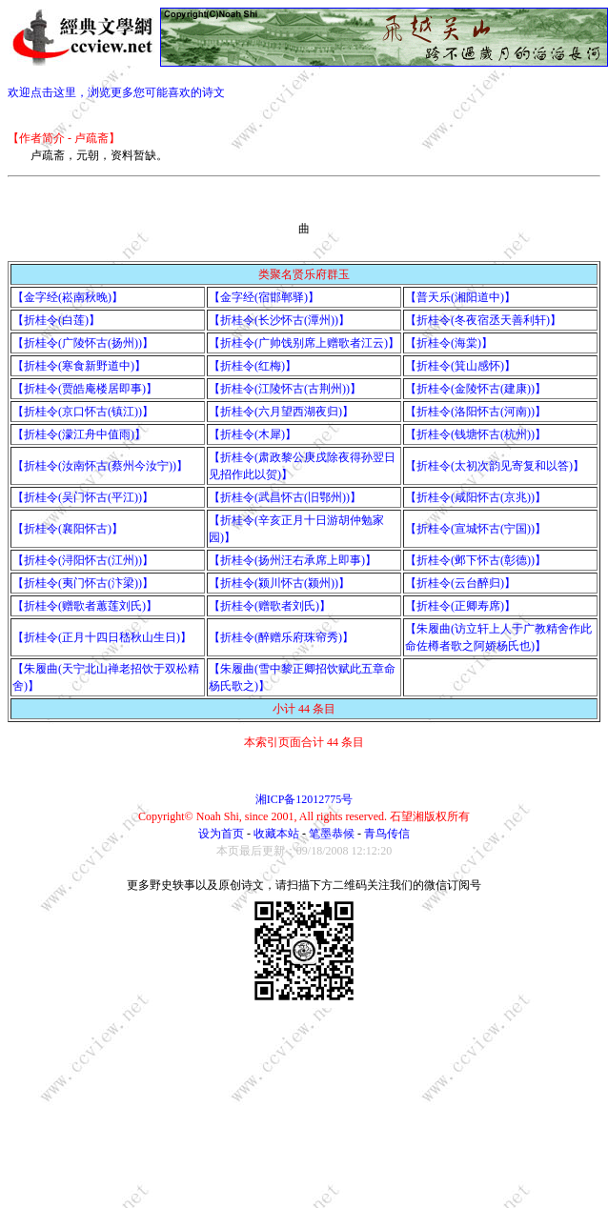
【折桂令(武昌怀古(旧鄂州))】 (285, 497)
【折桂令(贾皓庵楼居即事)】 (84, 388)
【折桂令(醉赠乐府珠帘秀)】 (281, 637)
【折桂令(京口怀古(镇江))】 (82, 411)
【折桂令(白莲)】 (56, 320)
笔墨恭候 (332, 833)
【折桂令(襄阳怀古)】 (67, 528)
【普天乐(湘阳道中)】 (460, 297)
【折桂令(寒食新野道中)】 (79, 365)
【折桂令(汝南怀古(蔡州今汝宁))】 (100, 466)
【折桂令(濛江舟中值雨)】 (79, 434)
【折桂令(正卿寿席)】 (460, 606)
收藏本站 (276, 833)
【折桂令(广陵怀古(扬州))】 (82, 343)
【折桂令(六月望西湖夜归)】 (281, 411)
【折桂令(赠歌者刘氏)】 (270, 606)
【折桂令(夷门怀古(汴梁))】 (82, 583)
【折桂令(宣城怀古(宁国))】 (475, 528)
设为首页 (221, 833)
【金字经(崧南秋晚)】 (67, 297)
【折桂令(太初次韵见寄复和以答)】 (494, 466)
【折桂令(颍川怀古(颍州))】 (279, 583)
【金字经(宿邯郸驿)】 (264, 297)
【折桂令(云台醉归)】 (460, 583)
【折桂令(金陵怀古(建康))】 (475, 388)
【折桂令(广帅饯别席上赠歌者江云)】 (304, 343)
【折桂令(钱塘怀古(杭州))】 (475, 434)
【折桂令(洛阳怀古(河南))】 (475, 411)
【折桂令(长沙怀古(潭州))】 (279, 320)
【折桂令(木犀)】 (252, 434)
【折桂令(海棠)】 (449, 343)
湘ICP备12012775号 (304, 799)
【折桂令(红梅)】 (252, 365)
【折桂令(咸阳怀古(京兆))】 (475, 497)
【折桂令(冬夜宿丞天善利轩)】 (483, 320)
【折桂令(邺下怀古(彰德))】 (475, 560)
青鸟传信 (387, 833)
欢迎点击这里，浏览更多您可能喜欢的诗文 (116, 92)
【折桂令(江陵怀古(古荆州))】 (285, 388)
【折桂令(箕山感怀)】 (460, 365)
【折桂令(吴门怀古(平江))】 (82, 497)
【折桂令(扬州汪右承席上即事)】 (292, 560)
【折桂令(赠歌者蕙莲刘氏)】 (84, 606)
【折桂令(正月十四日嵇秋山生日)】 (102, 637)
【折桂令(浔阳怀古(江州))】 (82, 560)
